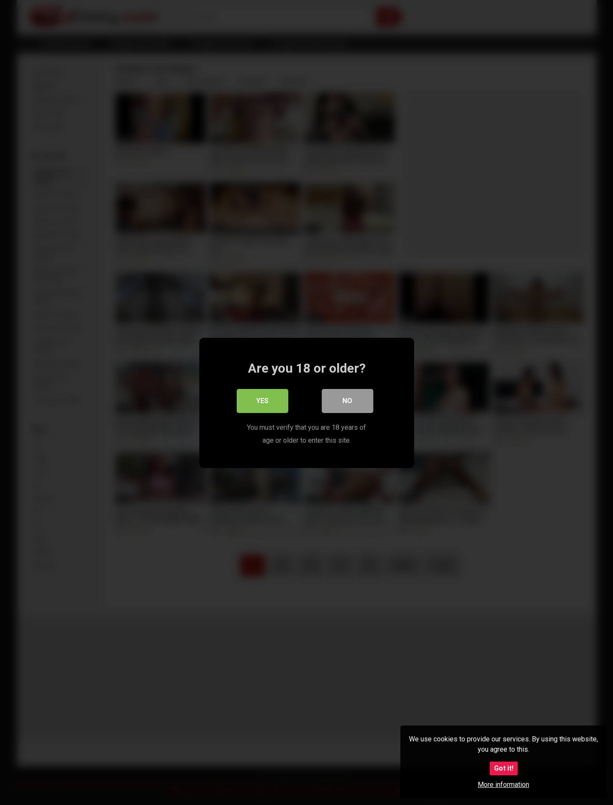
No (347, 400)
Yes (262, 400)
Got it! (503, 768)
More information (503, 785)
